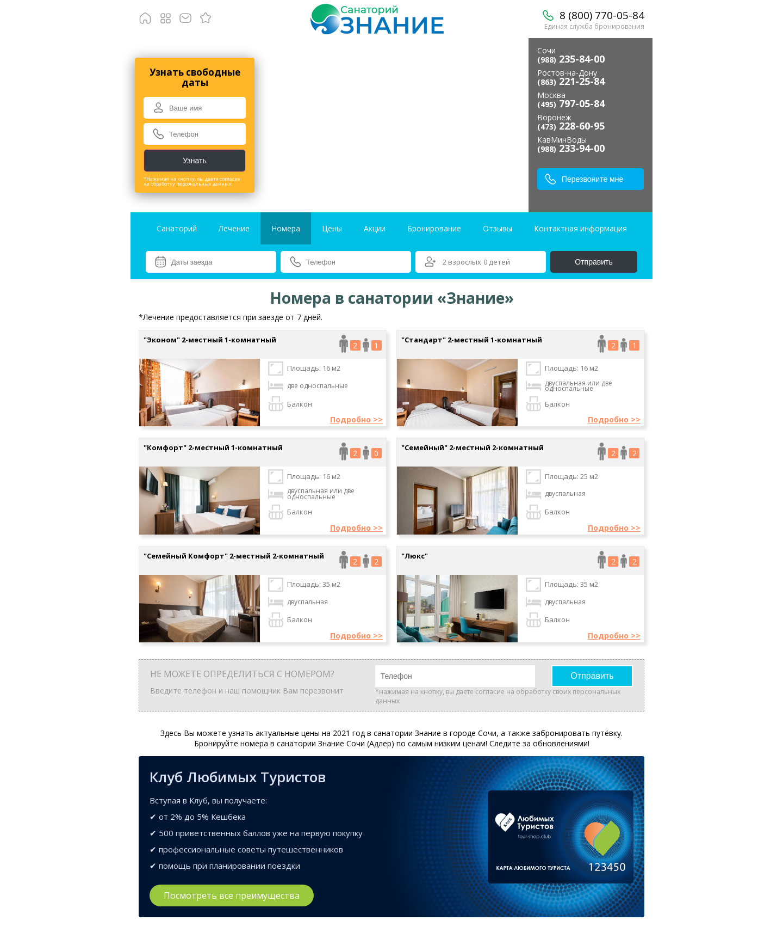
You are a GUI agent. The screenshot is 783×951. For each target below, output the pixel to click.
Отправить (593, 261)
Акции (375, 228)
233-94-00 (571, 148)
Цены (332, 228)
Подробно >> (356, 419)
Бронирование (434, 228)
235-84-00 (571, 58)
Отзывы (497, 228)
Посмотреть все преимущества (232, 895)
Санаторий (177, 228)
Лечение (234, 228)
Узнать (194, 160)
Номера (285, 228)
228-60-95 (571, 125)
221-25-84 (571, 81)
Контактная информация (580, 228)
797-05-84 (571, 103)
